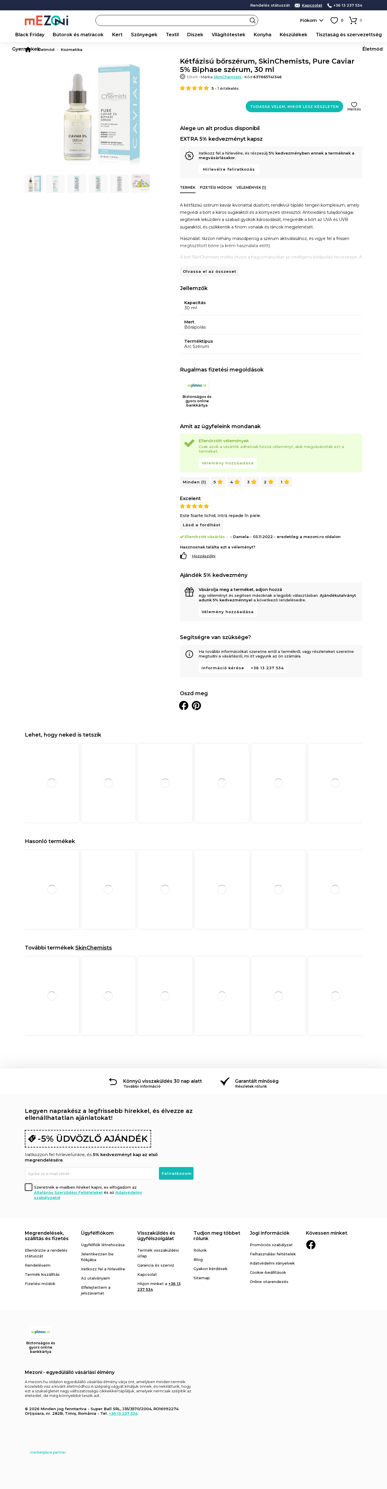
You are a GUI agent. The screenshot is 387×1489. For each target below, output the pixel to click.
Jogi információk (270, 1233)
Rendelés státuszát (270, 5)
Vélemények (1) (251, 187)
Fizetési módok (216, 187)
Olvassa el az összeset (209, 271)
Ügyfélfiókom (97, 1233)
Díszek (167, 35)
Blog (198, 1259)
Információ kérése (223, 668)
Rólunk (200, 1250)
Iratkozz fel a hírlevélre (103, 1269)
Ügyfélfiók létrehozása (103, 1244)
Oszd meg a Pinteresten (196, 705)
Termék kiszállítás (42, 1274)
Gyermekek (346, 35)
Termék (188, 187)
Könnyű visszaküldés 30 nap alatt (162, 1081)
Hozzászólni (203, 556)
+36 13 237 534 (347, 5)
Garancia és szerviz (155, 1265)
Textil (147, 35)
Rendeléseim (37, 1265)
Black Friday (27, 35)
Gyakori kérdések (211, 1268)
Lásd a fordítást (201, 525)
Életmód (374, 35)
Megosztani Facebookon (183, 705)
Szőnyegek (124, 35)
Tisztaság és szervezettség (299, 35)
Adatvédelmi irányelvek (272, 1263)
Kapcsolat (312, 5)
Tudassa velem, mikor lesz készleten (294, 106)
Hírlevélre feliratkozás (229, 169)
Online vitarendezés (269, 1281)
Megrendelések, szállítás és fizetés (47, 1235)
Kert (101, 35)
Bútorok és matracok (68, 35)
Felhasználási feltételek (273, 1254)
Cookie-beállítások (268, 1272)
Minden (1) (194, 482)
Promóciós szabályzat (271, 1244)
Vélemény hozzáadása (228, 463)
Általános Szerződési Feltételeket (68, 1192)
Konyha (224, 35)
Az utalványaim (95, 1278)
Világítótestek (196, 35)
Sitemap (202, 1278)
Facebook (310, 1244)
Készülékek (251, 35)
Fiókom (308, 20)
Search (252, 20)
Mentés (354, 109)
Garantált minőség (257, 1081)
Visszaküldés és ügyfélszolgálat (156, 1235)
